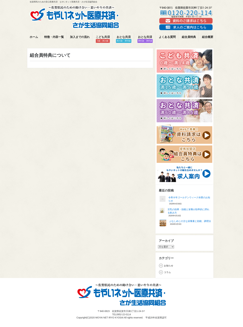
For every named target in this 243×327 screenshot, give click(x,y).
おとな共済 (123, 39)
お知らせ (168, 265)
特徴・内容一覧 (54, 37)
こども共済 (103, 39)
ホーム (34, 37)
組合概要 (207, 37)
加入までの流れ (80, 37)
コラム (167, 272)
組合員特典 (189, 37)
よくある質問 (167, 37)
